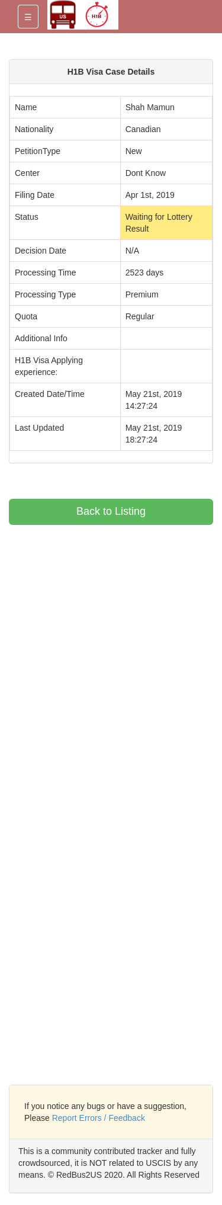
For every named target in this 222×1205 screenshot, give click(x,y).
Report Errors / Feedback (98, 1118)
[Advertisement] (108, 608)
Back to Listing (111, 511)
